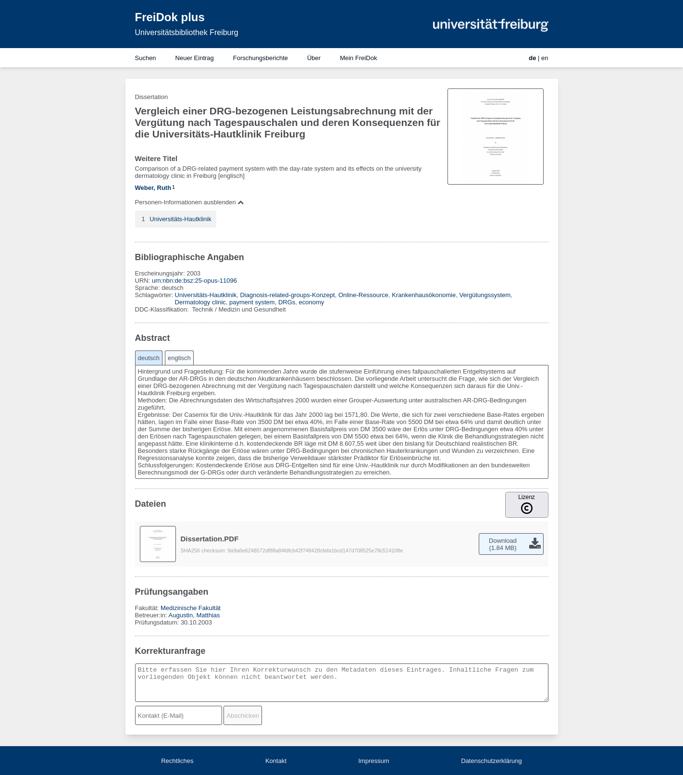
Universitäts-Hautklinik (206, 295)
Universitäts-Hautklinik (180, 219)
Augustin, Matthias (194, 615)
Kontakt (275, 760)
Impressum (373, 760)
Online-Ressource (363, 295)
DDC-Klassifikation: (163, 309)
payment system (252, 302)
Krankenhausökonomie (424, 295)
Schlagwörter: (155, 295)
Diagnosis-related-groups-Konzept (287, 295)
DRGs (286, 302)
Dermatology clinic (200, 302)
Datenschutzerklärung (491, 760)
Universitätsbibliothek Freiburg (186, 32)
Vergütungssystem (484, 295)
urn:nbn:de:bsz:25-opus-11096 (194, 280)
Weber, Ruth (153, 187)
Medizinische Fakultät (191, 608)
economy (311, 302)
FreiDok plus (170, 17)
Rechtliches (177, 760)
